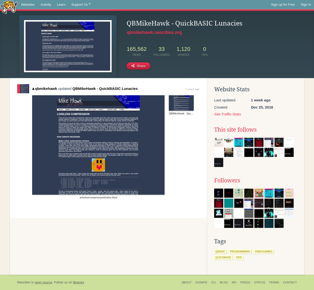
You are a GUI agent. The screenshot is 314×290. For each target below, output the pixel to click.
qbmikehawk (44, 88)
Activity (45, 4)
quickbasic (223, 257)
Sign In (306, 4)
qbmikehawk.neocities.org (154, 32)
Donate (201, 282)
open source (43, 282)
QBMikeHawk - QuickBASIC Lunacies (105, 88)
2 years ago (192, 89)
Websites (28, 4)
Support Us (81, 5)
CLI (213, 282)
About (187, 282)
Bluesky (78, 282)
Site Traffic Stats (227, 114)
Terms (274, 282)
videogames (263, 251)
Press (245, 282)
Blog (224, 282)
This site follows (235, 129)
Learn (61, 4)
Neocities (23, 282)
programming (240, 251)
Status (259, 282)
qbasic (220, 251)
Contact (290, 282)
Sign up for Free (283, 4)
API (234, 282)
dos (239, 257)
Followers (227, 180)
